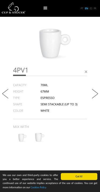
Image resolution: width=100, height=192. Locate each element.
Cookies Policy (38, 187)
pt (82, 8)
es (91, 8)
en (86, 8)
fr (95, 8)
